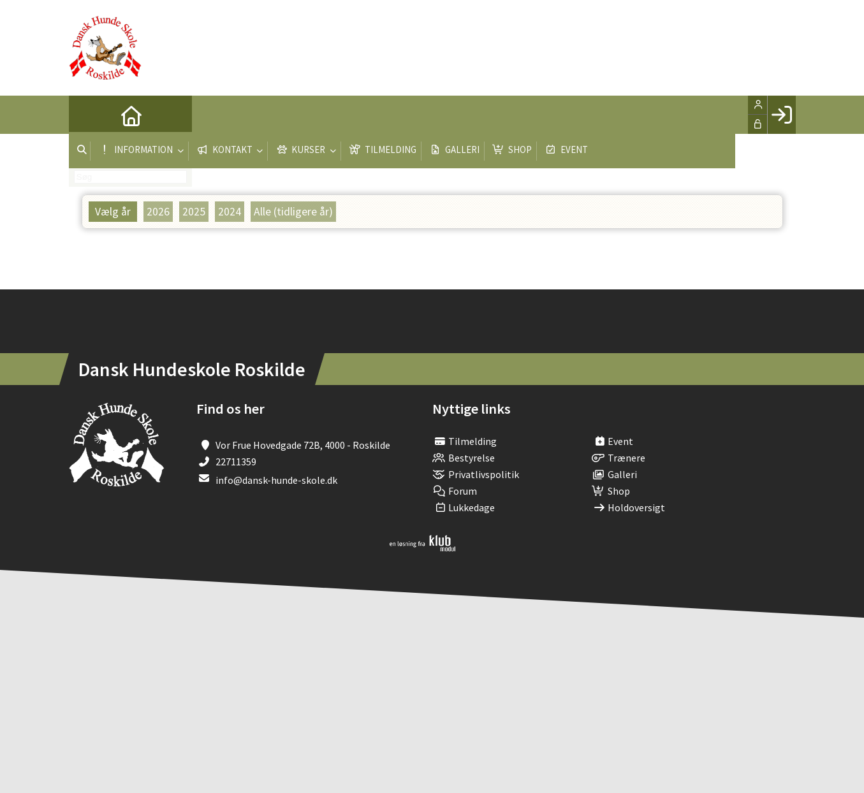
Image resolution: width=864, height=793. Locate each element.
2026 (158, 212)
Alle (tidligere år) (293, 212)
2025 (193, 212)
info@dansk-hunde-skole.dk (276, 480)
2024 (229, 212)
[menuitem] (88, 115)
